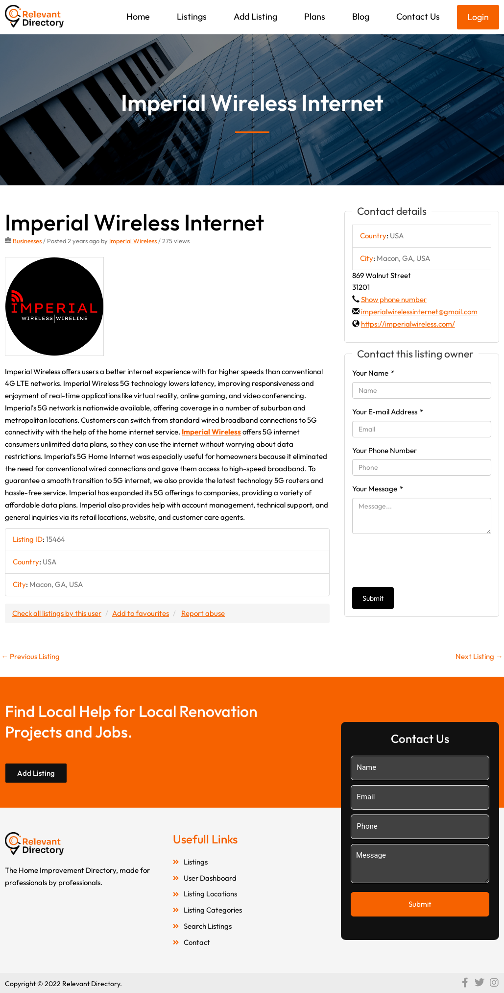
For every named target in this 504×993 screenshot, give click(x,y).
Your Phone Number (384, 450)
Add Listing (255, 16)
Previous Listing (30, 656)
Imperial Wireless (133, 241)
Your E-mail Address (387, 411)
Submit (373, 598)
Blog (360, 16)
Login (478, 17)
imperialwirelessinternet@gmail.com (419, 311)
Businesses (27, 241)
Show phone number (394, 299)
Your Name (373, 373)
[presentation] (426, 560)
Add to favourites (140, 613)
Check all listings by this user (56, 613)
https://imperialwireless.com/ (408, 324)
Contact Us (418, 16)
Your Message (377, 488)
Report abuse (203, 613)
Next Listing (479, 656)
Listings (192, 16)
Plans (314, 16)
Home (138, 16)
